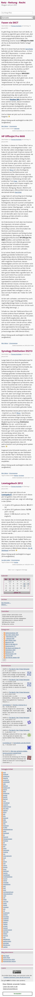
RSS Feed (6, 956)
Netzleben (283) (10, 650)
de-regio (5, 808)
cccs (4, 801)
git (4, 842)
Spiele (5, 905)
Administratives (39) (12, 633)
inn (4, 854)
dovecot (5, 818)
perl (4, 886)
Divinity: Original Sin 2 (20, 705)
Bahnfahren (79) (11, 636)
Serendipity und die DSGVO (22, 743)
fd (4, 835)
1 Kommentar (13, 126)
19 (24, 586)
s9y (4, 898)
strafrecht (6, 913)
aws (4, 784)
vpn (4, 937)
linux (4, 869)
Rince (11, 170)
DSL (4, 824)
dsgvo (5, 822)
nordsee (5, 882)
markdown (6, 875)
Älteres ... (4, 604)
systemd (5, 918)
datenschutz (7, 807)
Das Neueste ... (6, 603)
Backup (16, 475)
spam (5, 903)
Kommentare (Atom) (9, 961)
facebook (6, 833)
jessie (5, 861)
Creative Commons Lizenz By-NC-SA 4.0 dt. (17, 977)
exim (4, 831)
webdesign (6, 939)
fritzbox (5, 841)
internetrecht (7, 856)
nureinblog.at (7, 743)
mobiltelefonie (7, 877)
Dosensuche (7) (10, 646)
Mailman (6, 871)
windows (6, 943)
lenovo (5, 867)
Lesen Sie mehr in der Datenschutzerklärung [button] (10, 988)
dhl (4, 814)
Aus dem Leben (5, 560)
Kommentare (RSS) (9, 959)
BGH (4, 791)
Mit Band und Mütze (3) (13, 648)
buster (5, 795)
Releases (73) (10, 652)
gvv (4, 846)
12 (24, 584)
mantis (5, 873)
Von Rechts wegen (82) (13, 657)
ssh (4, 909)
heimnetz (16, 128)
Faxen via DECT (9, 22)
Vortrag (5, 935)
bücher (16, 562)
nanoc (5, 880)
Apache (5, 778)
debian (5, 810)
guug (4, 844)
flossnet (5, 837)
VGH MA (5, 932)
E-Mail (5, 827)
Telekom (5, 920)
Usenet (5, 928)
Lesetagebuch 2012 (12, 483)
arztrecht (6, 780)
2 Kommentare (13, 343)
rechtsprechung (8, 892)
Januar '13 (17, 592)
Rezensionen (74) (11, 654)
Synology (21, 475)
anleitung (6, 776)
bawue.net (6, 788)
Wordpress (6, 945)
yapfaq (5, 947)
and (4, 772)
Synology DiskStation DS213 (16, 350)
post (4, 890)
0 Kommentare (13, 473)
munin (5, 879)
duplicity (6, 825)
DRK (4, 820)
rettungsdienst (8, 894)
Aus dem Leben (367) (12, 635)
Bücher (5, 799)
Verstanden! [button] (17, 993)
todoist (5, 922)
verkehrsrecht (7, 930)
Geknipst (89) (10, 638)
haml (4, 848)
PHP (4, 888)
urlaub (5, 926)
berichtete (29, 49)
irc (4, 860)
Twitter (5, 924)
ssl (4, 911)
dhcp (4, 812)
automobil (6, 782)
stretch (5, 915)
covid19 (5, 805)
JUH (4, 863)
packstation (6, 884)
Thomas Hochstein (16, 26)
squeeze (5, 907)
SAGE (5, 899)
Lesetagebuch (6, 495)
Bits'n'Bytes (4, 126)
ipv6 (4, 858)
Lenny (5, 865)
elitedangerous (8, 829)
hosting (5, 852)
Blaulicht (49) (10, 642)
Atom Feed (6, 957)
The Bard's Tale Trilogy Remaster (19, 669)
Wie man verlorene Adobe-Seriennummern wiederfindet (15, 752)
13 (28, 584)
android (5, 774)
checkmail (6, 803)
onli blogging (7, 705)
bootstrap (6, 793)
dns (4, 816)
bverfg (5, 797)
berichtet (18, 192)
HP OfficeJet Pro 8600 (13, 136)
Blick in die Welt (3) (11, 644)
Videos (5, 934)
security (5, 901)
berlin (5, 789)
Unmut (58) (9, 655)
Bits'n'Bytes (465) (11, 640)
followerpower (7, 839)
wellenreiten (7, 941)
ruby (4, 896)
